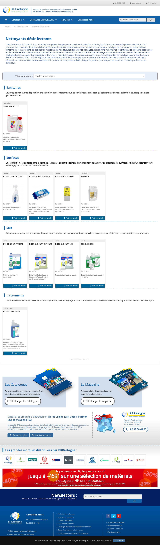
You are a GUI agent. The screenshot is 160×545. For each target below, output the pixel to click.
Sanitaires (13, 87)
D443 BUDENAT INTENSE (40, 244)
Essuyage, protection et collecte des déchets (74, 526)
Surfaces (12, 158)
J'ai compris (119, 540)
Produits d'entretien (65, 520)
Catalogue (19, 19)
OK (134, 500)
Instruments (15, 295)
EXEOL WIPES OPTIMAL (40, 176)
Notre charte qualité (114, 525)
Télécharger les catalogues (22, 401)
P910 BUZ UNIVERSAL (13, 244)
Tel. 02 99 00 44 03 (32, 523)
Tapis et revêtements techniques (70, 530)
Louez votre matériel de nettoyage (20, 534)
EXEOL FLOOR (87, 244)
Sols (9, 228)
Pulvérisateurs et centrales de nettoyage (72, 533)
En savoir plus (18, 435)
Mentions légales (113, 532)
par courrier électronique (37, 519)
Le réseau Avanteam (114, 529)
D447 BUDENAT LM (64, 244)
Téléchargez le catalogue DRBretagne (22, 531)
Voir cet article (19, 148)
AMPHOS (85, 176)
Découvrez (44, 19)
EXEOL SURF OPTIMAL (13, 176)
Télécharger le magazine (97, 401)
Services (68, 19)
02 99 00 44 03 (119, 3)
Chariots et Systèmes (65, 517)
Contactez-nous (86, 19)
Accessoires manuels (65, 523)
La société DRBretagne (115, 522)
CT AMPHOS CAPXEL (64, 176)
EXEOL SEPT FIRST (11, 311)
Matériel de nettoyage (65, 514)
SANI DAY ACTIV (11, 106)
